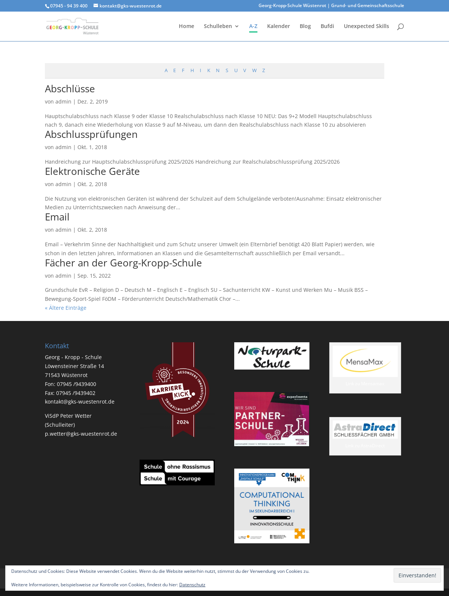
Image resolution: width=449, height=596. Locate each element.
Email (57, 216)
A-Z (253, 27)
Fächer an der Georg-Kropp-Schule (123, 262)
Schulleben (218, 27)
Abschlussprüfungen (91, 134)
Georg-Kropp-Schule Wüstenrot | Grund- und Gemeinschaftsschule (331, 6)
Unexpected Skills (366, 27)
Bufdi (327, 27)
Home (186, 27)
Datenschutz (192, 584)
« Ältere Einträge (65, 307)
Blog (305, 27)
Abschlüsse (70, 88)
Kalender (278, 27)
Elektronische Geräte (92, 171)
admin (63, 101)
